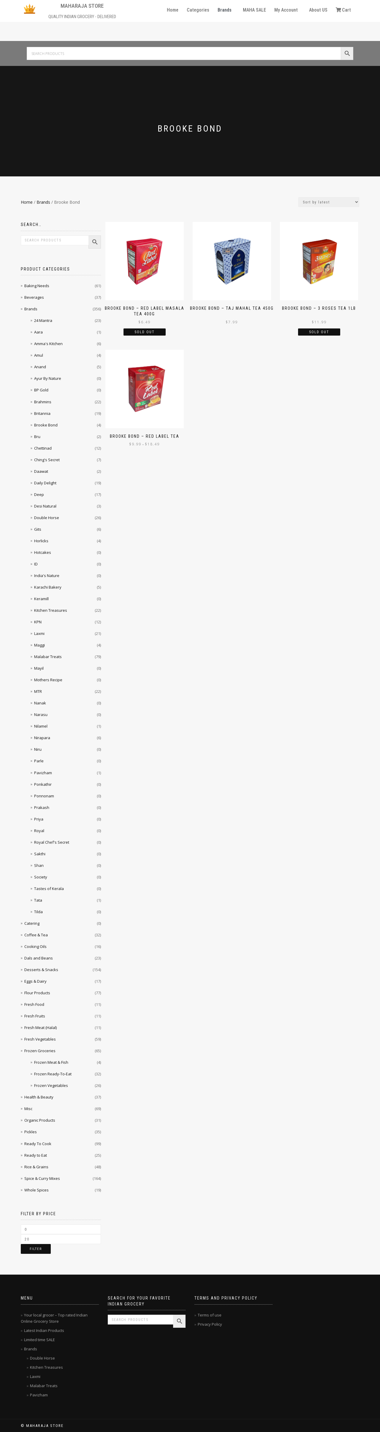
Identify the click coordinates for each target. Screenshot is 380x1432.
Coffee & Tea (36, 935)
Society (40, 877)
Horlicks (41, 540)
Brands (225, 10)
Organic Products (39, 1120)
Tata (38, 900)
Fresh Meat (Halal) (40, 1027)
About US (318, 10)
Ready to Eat (35, 1155)
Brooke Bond (46, 425)
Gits (37, 529)
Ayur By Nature (47, 378)
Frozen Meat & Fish (51, 1062)
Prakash (41, 807)
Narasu (41, 714)
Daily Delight (45, 483)
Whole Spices (36, 1190)
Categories (198, 10)
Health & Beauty (38, 1097)
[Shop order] (328, 202)
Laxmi (39, 633)
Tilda (38, 911)
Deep (39, 494)
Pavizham (43, 772)
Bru (37, 436)
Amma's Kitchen (48, 343)
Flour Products (37, 992)
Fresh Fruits (34, 1016)
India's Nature (46, 575)
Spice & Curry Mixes (42, 1178)
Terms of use (209, 1315)
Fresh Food (34, 1004)
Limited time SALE (39, 1339)
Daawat (41, 471)
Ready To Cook (37, 1143)
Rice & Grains (36, 1166)
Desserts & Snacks (41, 969)
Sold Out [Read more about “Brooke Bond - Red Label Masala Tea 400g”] (144, 332)
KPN (38, 622)
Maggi (39, 645)
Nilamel (41, 726)
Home (172, 10)
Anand (40, 366)
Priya (38, 819)
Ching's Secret (47, 459)
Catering (31, 923)
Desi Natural (45, 506)
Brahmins (42, 401)
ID (36, 564)
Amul (38, 355)
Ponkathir (43, 784)
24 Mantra (43, 320)
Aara (38, 332)
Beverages (34, 297)
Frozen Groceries (40, 1050)
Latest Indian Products (44, 1330)
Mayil (39, 668)
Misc (28, 1108)
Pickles (30, 1131)
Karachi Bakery (47, 587)
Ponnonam (44, 796)
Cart (343, 10)
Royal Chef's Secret (51, 842)
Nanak (40, 703)
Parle (39, 761)
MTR (38, 691)
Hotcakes (42, 552)
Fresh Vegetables (40, 1039)
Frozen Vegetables (51, 1085)
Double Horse (46, 517)
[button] (226, 10)
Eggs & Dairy (35, 981)
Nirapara (42, 737)
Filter (36, 1249)
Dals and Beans (38, 958)
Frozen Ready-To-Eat (53, 1074)
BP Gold (41, 390)
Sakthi (39, 853)
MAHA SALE (254, 10)
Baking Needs (36, 285)
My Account (286, 10)
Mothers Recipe (48, 679)
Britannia (42, 413)
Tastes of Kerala (49, 888)
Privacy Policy (210, 1324)
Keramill (41, 598)
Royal (39, 830)
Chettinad (43, 448)
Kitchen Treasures (50, 610)
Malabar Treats (48, 656)
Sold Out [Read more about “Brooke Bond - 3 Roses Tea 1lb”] (319, 332)
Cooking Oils (35, 946)
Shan (39, 865)
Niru (38, 749)
